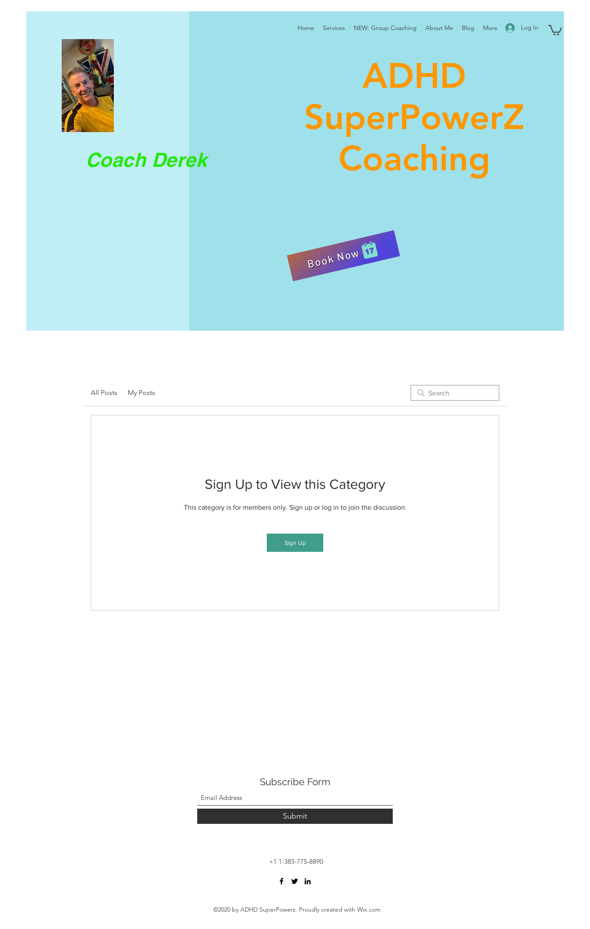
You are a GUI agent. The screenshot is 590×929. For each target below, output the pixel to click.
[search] (455, 393)
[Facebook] (281, 881)
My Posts (141, 392)
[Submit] (295, 816)
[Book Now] (343, 255)
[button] (555, 29)
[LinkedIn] (307, 881)
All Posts (104, 392)
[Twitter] (294, 881)
